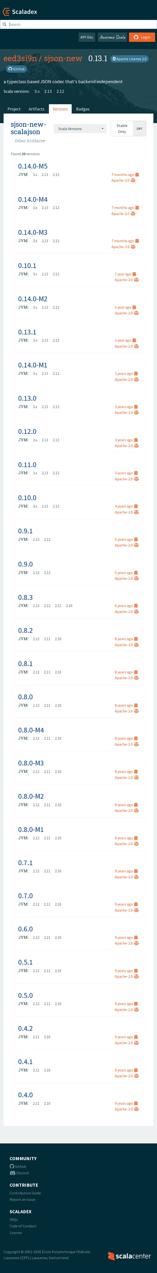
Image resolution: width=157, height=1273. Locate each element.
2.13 (48, 91)
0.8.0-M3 (31, 762)
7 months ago (125, 174)
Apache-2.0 (123, 180)
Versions (60, 109)
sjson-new (63, 58)
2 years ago (126, 373)
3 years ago (126, 406)
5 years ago (126, 539)
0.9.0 (25, 563)
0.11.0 (27, 464)
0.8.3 (25, 597)
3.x (37, 91)
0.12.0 (27, 431)
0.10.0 (27, 497)
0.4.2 (25, 1028)
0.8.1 (25, 663)
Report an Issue (22, 1199)
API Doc (87, 37)
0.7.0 (25, 895)
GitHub (16, 68)
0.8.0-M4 (31, 729)
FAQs (14, 1219)
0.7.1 (25, 862)
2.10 (69, 605)
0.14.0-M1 (32, 364)
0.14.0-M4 (32, 199)
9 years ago (126, 871)
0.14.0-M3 (32, 232)
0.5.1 (25, 962)
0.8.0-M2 (31, 796)
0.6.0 (25, 928)
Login (142, 37)
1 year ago (125, 274)
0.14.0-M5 (32, 165)
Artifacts (37, 109)
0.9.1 (25, 530)
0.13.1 (27, 331)
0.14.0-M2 (32, 298)
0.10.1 (27, 265)
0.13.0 (27, 398)
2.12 (60, 91)
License (16, 1232)
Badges (83, 109)
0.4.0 (25, 1094)
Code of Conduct (23, 1226)
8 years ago (126, 638)
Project (14, 109)
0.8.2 (25, 630)
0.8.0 (25, 696)
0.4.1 (25, 1061)
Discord (19, 1172)
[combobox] (80, 128)
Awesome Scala (112, 37)
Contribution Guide (25, 1193)
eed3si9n (20, 58)
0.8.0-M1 (31, 829)
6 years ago (126, 605)
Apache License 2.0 (129, 58)
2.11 (58, 605)
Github (18, 1166)
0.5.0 (25, 995)
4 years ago (126, 506)
